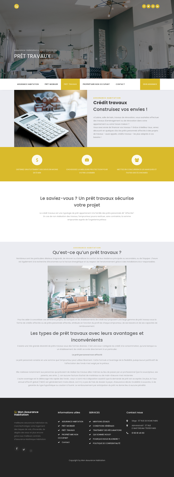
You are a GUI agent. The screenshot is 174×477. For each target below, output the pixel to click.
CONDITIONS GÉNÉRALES (101, 426)
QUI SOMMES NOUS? (100, 434)
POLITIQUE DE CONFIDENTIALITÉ (104, 443)
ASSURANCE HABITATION (28, 84)
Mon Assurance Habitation (26, 413)
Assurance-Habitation (26, 50)
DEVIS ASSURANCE (150, 84)
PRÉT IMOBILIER (51, 84)
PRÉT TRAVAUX (70, 84)
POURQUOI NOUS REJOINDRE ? (104, 439)
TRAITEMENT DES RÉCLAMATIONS (105, 430)
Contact (120, 84)
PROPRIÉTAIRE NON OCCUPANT (96, 84)
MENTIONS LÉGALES (99, 421)
